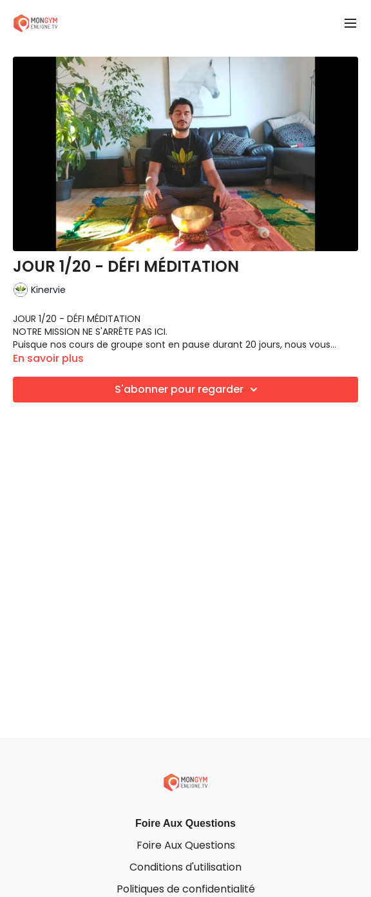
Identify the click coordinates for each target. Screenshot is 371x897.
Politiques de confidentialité (186, 889)
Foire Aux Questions (185, 823)
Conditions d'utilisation (185, 867)
